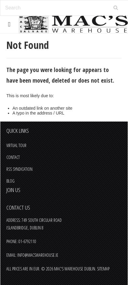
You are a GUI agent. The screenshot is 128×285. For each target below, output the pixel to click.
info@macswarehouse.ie (37, 255)
